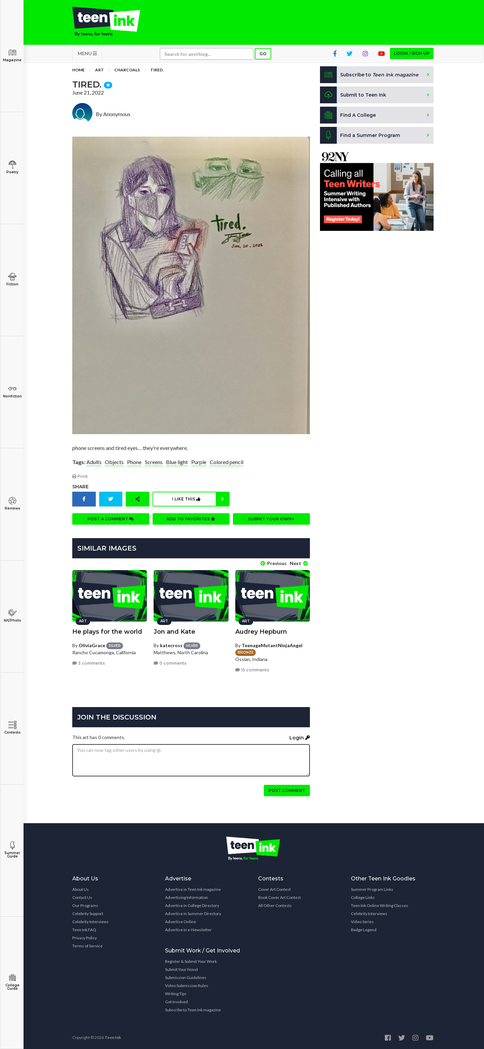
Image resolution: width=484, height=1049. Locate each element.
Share (80, 487)
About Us (80, 888)
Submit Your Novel (181, 969)
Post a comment (110, 519)
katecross (171, 645)
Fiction (12, 279)
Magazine (12, 55)
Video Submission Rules (186, 985)
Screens (154, 462)
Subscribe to (369, 75)
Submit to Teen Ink (353, 95)
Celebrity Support (87, 913)
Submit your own (271, 519)
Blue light (177, 462)
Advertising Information (186, 897)
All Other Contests (275, 905)
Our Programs (85, 905)
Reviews (12, 504)
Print (80, 477)
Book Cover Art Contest (279, 897)
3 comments (88, 662)
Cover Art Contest (274, 888)
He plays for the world (107, 631)
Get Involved (176, 1001)
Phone (134, 462)
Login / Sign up (412, 54)
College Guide (12, 982)
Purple (198, 462)
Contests (12, 728)
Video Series (362, 921)
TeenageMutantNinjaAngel (272, 645)
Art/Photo (12, 616)
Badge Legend (363, 929)
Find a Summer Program (360, 136)
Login (299, 737)
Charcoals (127, 70)
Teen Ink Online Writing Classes (379, 905)
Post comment (287, 790)
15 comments (252, 669)
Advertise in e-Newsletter (188, 929)
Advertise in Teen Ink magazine (193, 888)
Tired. (157, 70)
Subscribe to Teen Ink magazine (193, 1009)
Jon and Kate (174, 631)
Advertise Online (180, 921)
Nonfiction (12, 391)
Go (263, 54)
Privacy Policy (84, 937)
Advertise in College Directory (192, 905)
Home (78, 70)
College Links (363, 897)
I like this (200, 499)
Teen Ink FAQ (84, 929)
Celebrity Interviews (90, 921)
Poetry (12, 167)
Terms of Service (87, 945)
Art (99, 70)
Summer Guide (12, 850)
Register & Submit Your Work (191, 961)
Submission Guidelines (185, 977)
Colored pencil (226, 462)
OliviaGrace (92, 645)
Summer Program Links (372, 888)
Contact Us (82, 897)
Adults (94, 462)
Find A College (348, 115)
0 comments (170, 662)
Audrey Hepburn (261, 631)
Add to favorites (190, 519)
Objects (114, 462)
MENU (87, 54)
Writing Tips (176, 993)
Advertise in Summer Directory (193, 913)
